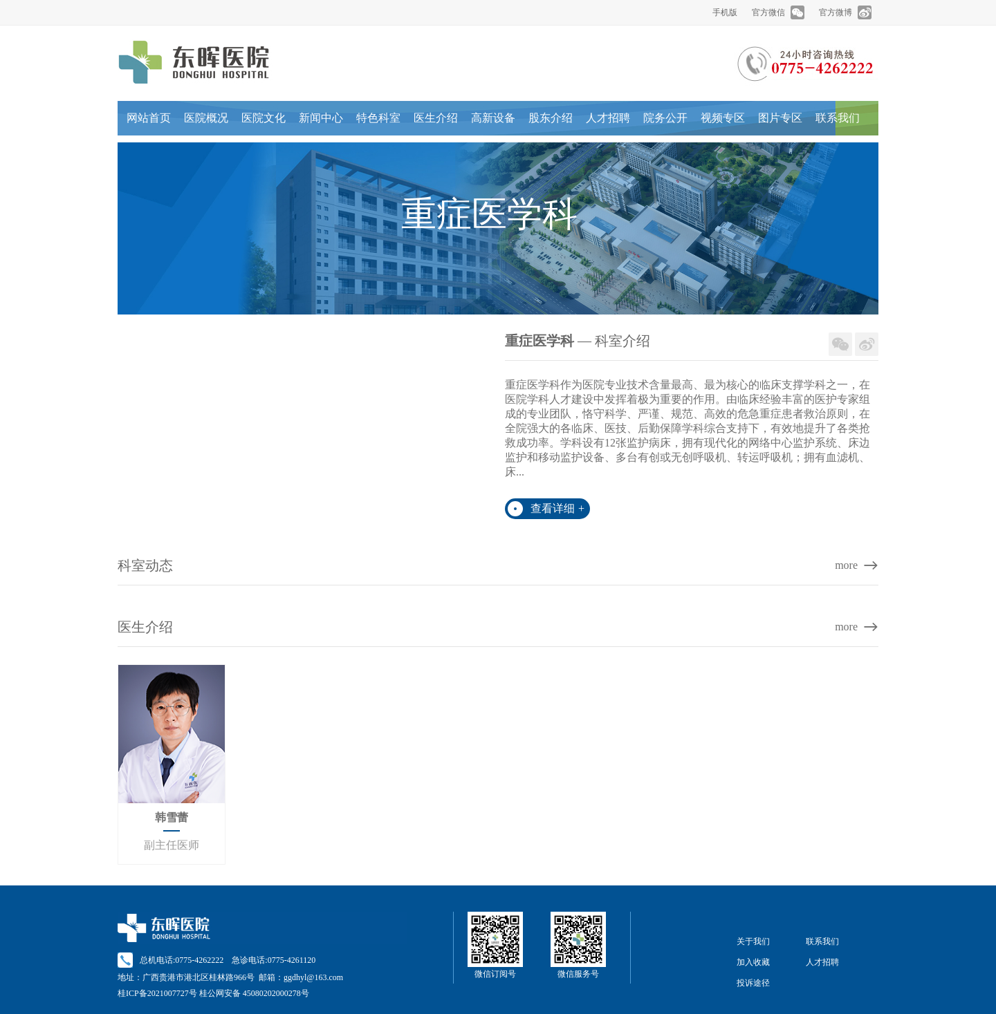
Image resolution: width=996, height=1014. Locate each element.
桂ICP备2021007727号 (157, 993)
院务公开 (665, 118)
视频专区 (723, 118)
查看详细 (557, 508)
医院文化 (263, 118)
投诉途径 (753, 983)
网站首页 (149, 118)
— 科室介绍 (577, 341)
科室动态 (145, 565)
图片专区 (780, 118)
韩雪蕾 (171, 817)
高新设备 (493, 118)
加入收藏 (753, 962)
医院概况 (206, 118)
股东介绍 (550, 118)
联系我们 (837, 118)
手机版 (724, 12)
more (846, 565)
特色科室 (378, 118)
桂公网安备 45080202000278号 (254, 993)
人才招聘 (608, 118)
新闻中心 (321, 118)
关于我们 (753, 941)
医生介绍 (436, 118)
